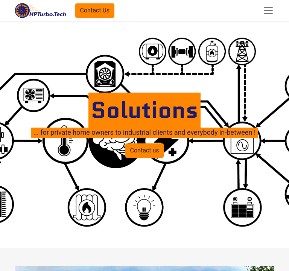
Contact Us (95, 10)
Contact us (144, 150)
